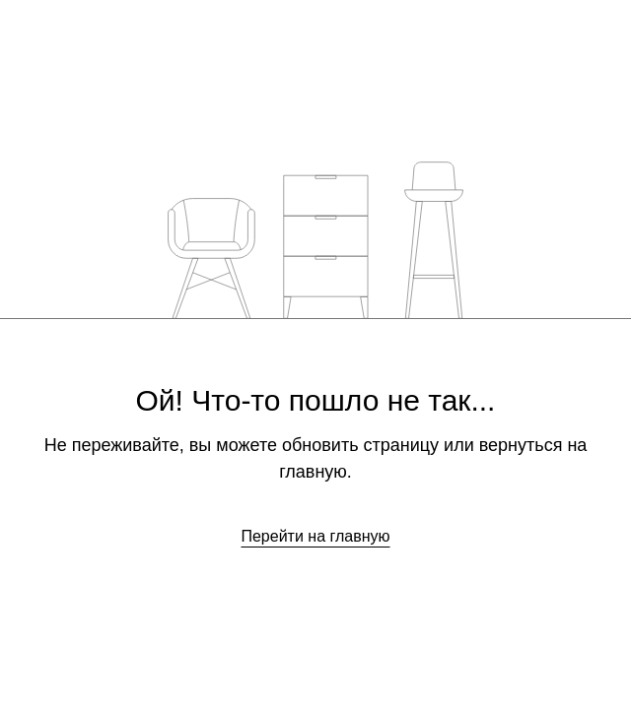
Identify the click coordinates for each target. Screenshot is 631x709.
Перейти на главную (315, 536)
